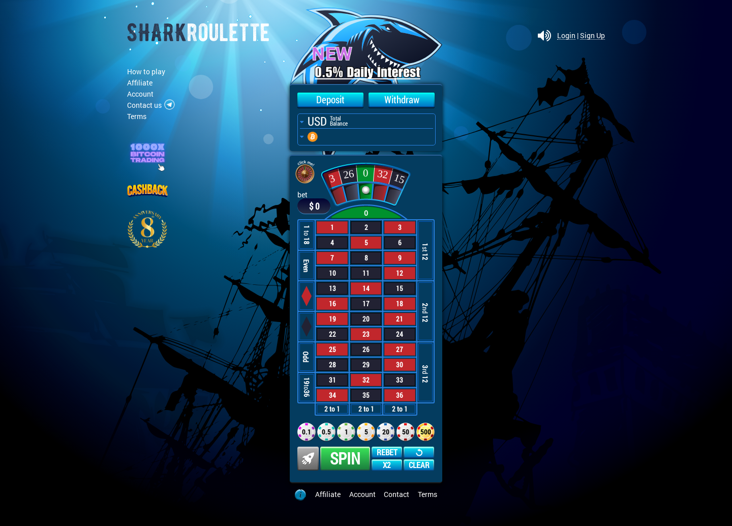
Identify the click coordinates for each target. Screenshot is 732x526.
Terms (136, 116)
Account (140, 94)
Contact (396, 494)
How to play (146, 71)
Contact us (144, 105)
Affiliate (139, 82)
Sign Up (592, 36)
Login (566, 36)
